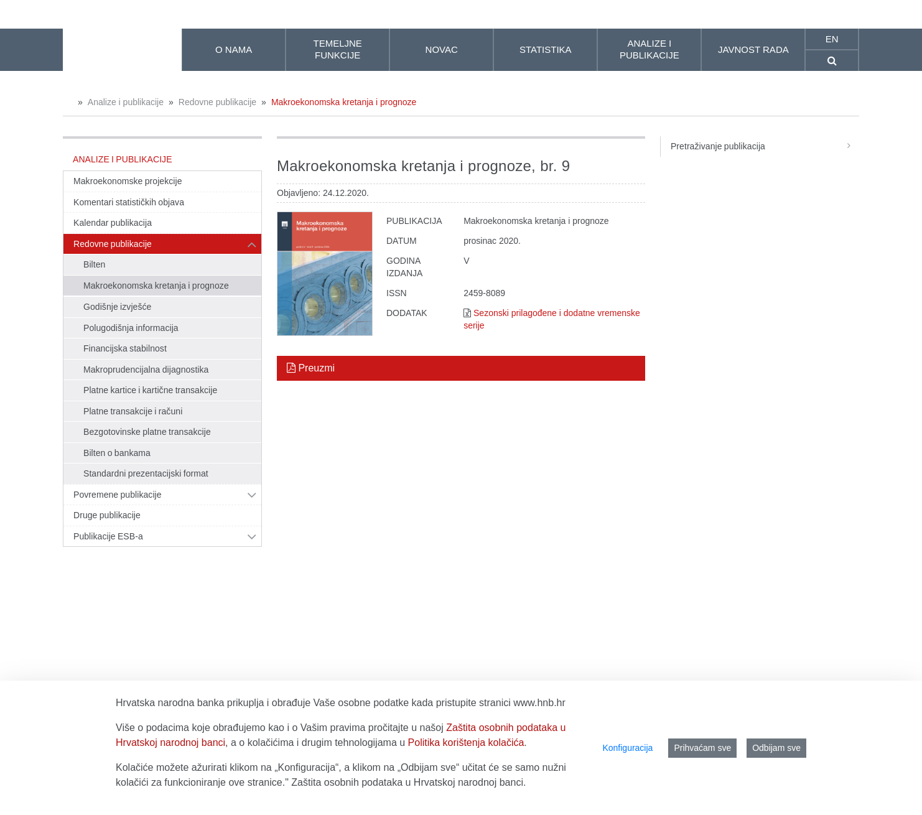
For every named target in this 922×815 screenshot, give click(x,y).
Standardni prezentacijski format (145, 473)
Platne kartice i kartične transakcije (150, 390)
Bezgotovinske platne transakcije (147, 432)
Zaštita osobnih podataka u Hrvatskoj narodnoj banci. (408, 782)
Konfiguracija (627, 748)
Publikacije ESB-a (108, 536)
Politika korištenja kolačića (466, 742)
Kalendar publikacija (112, 223)
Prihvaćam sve (702, 748)
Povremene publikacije (117, 495)
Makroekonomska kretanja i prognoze (343, 102)
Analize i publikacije (126, 102)
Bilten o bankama (117, 453)
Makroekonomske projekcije (127, 181)
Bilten (94, 264)
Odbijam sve (776, 748)
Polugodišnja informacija (131, 328)
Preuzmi (311, 368)
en (832, 39)
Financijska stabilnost (125, 348)
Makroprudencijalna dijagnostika (145, 370)
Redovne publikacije (217, 102)
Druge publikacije (107, 515)
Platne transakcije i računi (132, 411)
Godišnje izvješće (117, 307)
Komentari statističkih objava (128, 202)
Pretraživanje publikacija (765, 146)
